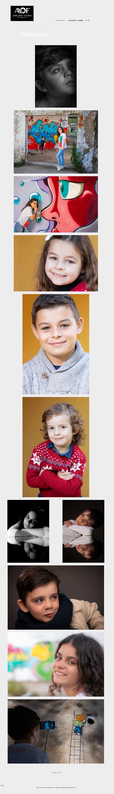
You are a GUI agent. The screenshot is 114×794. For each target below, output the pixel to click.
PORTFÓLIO (60, 20)
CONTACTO (72, 20)
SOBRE (80, 20)
